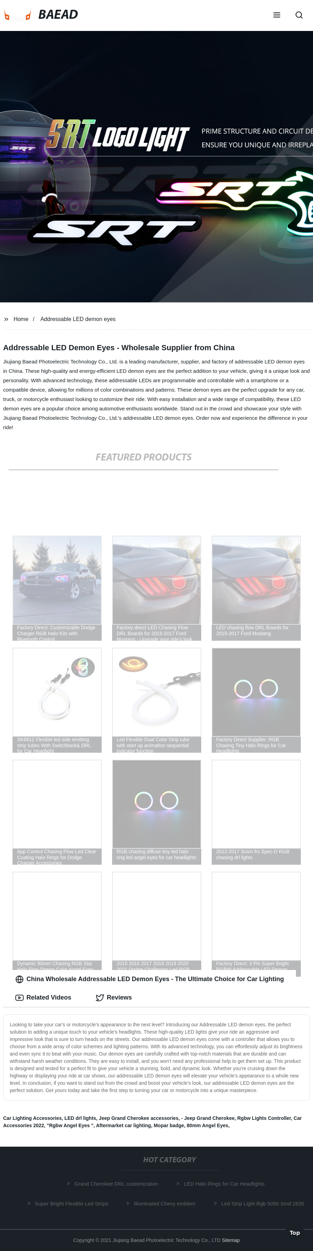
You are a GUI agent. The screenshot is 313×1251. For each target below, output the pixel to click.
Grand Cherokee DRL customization (117, 1184)
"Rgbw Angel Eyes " (70, 1125)
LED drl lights (80, 1118)
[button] (276, 16)
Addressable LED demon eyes (78, 319)
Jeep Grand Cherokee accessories (139, 1118)
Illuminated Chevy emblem (166, 1203)
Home (21, 319)
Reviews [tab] (114, 998)
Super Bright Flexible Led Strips (72, 1203)
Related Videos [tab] (43, 998)
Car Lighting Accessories (32, 1118)
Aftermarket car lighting (123, 1125)
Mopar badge (169, 1125)
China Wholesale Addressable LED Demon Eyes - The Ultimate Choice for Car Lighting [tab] (149, 979)
